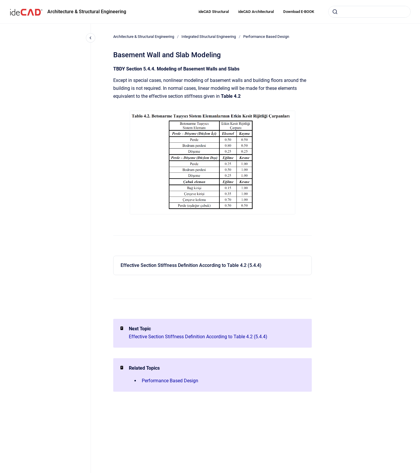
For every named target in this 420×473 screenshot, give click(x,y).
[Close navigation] (90, 38)
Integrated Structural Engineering (208, 36)
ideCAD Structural (214, 11)
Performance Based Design (266, 36)
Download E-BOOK (298, 11)
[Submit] (335, 11)
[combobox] (369, 11)
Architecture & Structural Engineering (86, 11)
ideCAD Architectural (256, 11)
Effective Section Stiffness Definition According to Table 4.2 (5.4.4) (191, 265)
